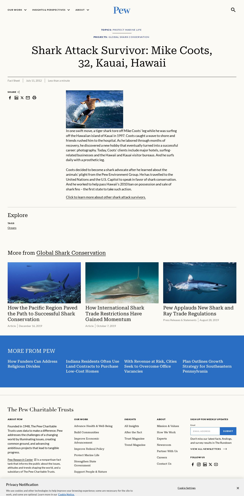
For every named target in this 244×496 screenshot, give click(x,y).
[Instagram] (199, 464)
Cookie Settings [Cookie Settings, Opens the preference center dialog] (187, 491)
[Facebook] (192, 464)
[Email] (205, 431)
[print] (34, 97)
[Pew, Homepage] (122, 10)
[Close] (238, 492)
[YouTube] (216, 464)
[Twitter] (210, 464)
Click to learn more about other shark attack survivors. (106, 197)
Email (193, 425)
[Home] (40, 409)
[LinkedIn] (205, 464)
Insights (130, 419)
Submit (228, 431)
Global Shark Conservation (71, 253)
